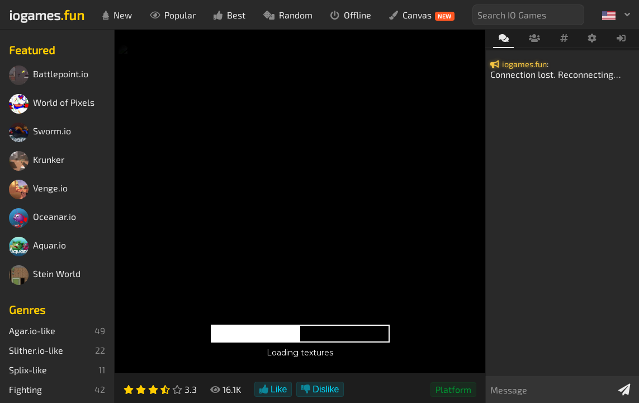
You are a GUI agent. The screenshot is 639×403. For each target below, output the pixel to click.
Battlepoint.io (48, 75)
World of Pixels (51, 104)
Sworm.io (40, 132)
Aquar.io (37, 246)
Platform (453, 389)
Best (229, 15)
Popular (173, 15)
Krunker (36, 161)
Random (288, 15)
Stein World (45, 275)
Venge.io (38, 189)
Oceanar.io (42, 218)
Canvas (422, 15)
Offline (350, 15)
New (117, 15)
